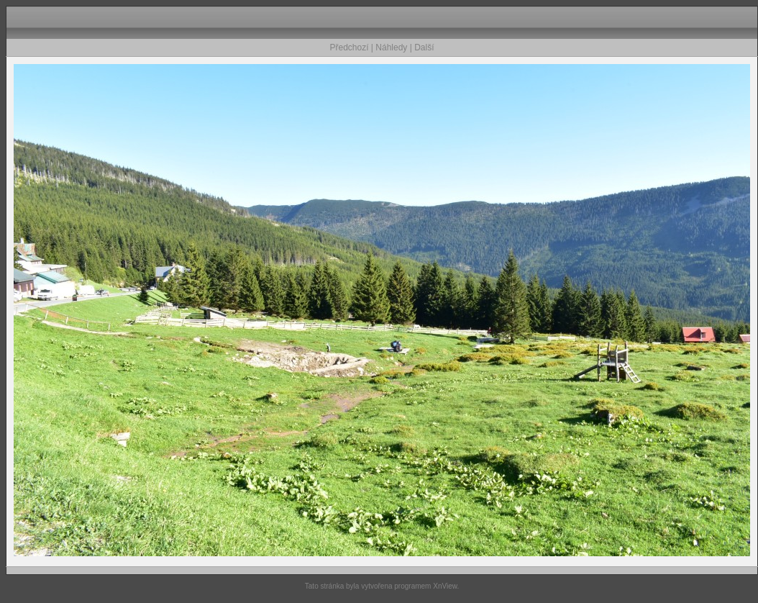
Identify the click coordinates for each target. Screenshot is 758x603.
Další (424, 47)
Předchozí (349, 47)
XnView (445, 586)
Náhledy (391, 47)
